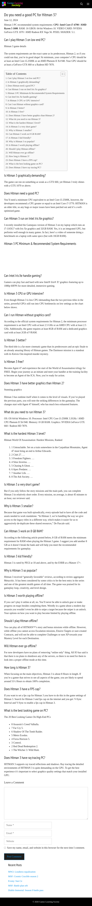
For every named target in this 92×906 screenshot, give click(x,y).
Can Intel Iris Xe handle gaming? (22, 97)
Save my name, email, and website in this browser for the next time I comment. (46, 847)
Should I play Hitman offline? (22, 149)
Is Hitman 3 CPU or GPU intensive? (24, 100)
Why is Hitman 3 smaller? (20, 130)
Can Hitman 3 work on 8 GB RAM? (25, 134)
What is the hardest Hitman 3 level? (25, 123)
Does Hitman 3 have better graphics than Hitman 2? (32, 115)
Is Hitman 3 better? (16, 108)
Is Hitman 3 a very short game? (23, 126)
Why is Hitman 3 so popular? (22, 141)
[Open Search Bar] (81, 4)
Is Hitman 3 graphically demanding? (24, 82)
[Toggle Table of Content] (61, 74)
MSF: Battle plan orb (18, 885)
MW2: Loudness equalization (22, 871)
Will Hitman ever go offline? (21, 152)
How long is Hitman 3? (19, 156)
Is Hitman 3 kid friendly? (20, 138)
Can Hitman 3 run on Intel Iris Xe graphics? (27, 89)
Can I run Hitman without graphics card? (26, 104)
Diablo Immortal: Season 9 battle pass (25, 890)
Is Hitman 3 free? (16, 112)
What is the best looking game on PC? (26, 164)
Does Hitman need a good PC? (21, 86)
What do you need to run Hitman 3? (25, 119)
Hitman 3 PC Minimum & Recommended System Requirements (36, 93)
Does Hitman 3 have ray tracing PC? (25, 167)
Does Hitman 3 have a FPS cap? (23, 160)
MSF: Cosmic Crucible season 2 (23, 876)
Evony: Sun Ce (15, 881)
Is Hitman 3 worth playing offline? (24, 145)
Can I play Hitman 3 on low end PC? (24, 78)
